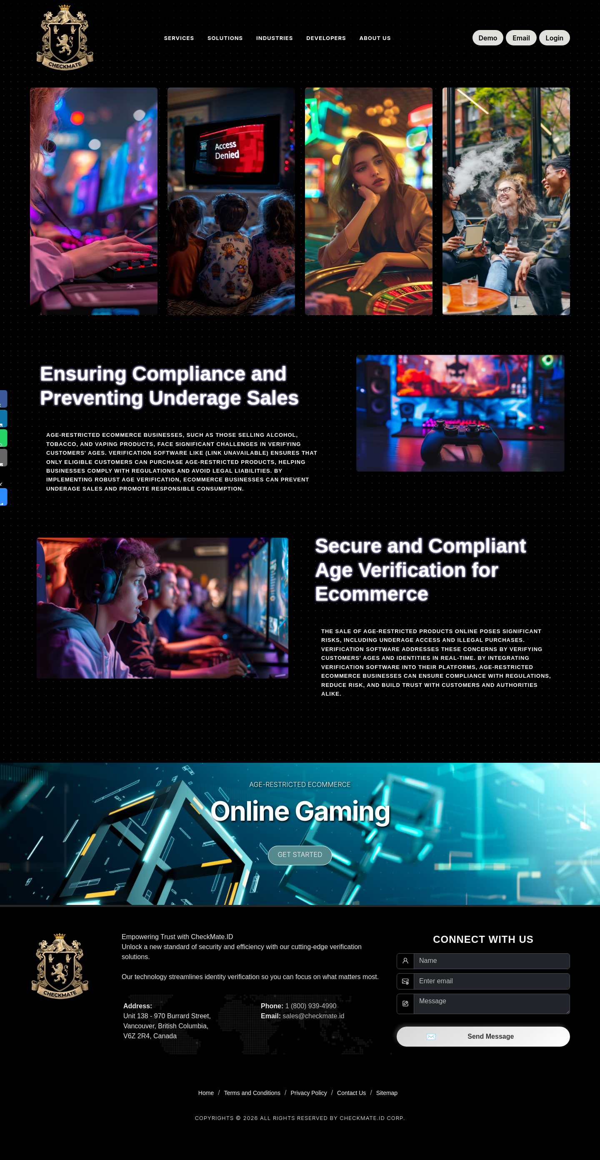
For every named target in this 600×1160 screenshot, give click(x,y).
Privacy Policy (309, 1093)
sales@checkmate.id (313, 1016)
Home (206, 1093)
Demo (487, 38)
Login (555, 38)
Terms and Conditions (252, 1093)
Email (521, 38)
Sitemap (387, 1093)
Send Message (483, 1036)
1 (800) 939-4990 (311, 1006)
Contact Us (351, 1093)
